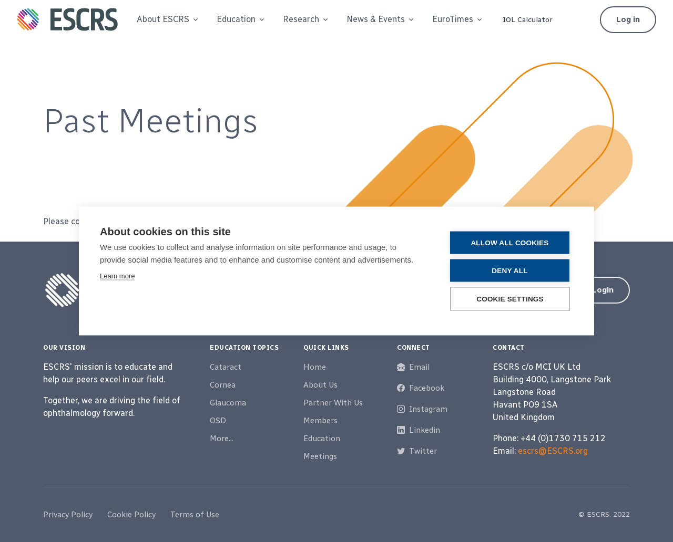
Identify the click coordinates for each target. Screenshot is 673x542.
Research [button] (301, 19)
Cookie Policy (131, 514)
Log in (628, 19)
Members (320, 420)
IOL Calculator (528, 19)
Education (321, 438)
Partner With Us (333, 403)
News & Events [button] (375, 19)
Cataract (225, 367)
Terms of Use (194, 514)
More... (221, 438)
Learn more (117, 276)
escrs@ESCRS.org (553, 451)
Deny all (509, 271)
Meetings (320, 456)
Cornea (223, 385)
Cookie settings (510, 299)
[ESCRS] (67, 19)
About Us (320, 385)
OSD (218, 420)
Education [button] (236, 19)
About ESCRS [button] (163, 19)
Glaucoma (228, 403)
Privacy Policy (68, 514)
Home (314, 367)
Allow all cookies (509, 243)
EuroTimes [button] (452, 19)
